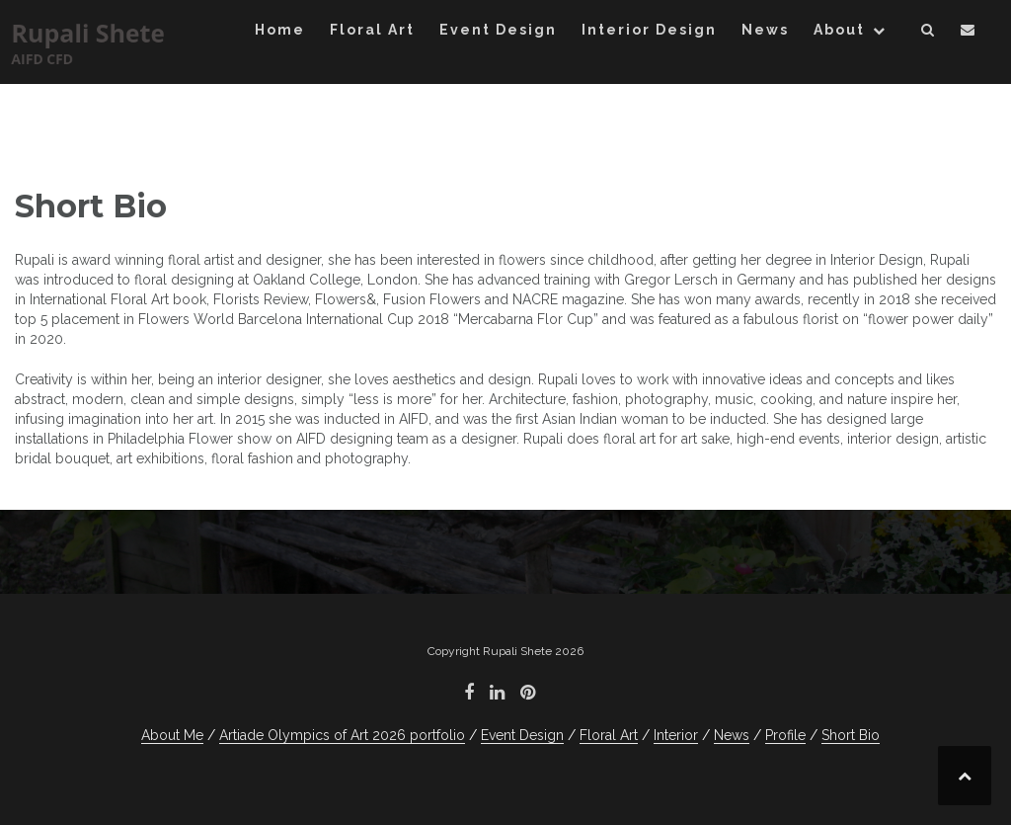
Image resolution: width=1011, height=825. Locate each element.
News (765, 30)
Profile (785, 735)
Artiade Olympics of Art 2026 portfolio (342, 735)
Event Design (498, 30)
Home (280, 30)
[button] (928, 33)
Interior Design (649, 30)
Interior (676, 735)
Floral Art (372, 30)
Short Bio (850, 735)
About (839, 30)
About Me (172, 735)
